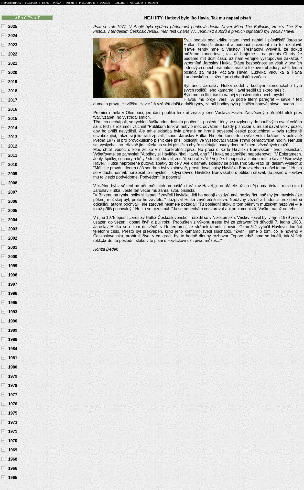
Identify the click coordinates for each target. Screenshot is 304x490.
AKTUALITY (137, 3)
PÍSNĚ (45, 3)
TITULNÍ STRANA (11, 3)
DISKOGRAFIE (87, 3)
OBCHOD (105, 3)
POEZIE (69, 3)
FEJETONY (31, 3)
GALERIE (120, 3)
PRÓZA (57, 3)
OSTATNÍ (153, 3)
